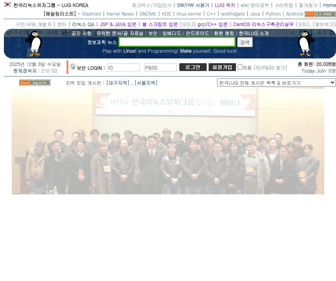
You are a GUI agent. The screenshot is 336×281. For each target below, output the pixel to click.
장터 (61, 24)
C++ (211, 13)
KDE (166, 13)
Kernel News (120, 13)
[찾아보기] (324, 24)
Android (294, 13)
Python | (276, 13)
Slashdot (91, 13)
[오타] (186, 24)
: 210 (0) (35, 70)
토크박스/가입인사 (152, 5)
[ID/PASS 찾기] (271, 67)
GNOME (147, 13)
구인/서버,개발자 (33, 24)
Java (255, 13)
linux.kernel (189, 13)
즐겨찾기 (308, 5)
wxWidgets (233, 13)
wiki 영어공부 (255, 5)
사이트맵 (284, 5)
